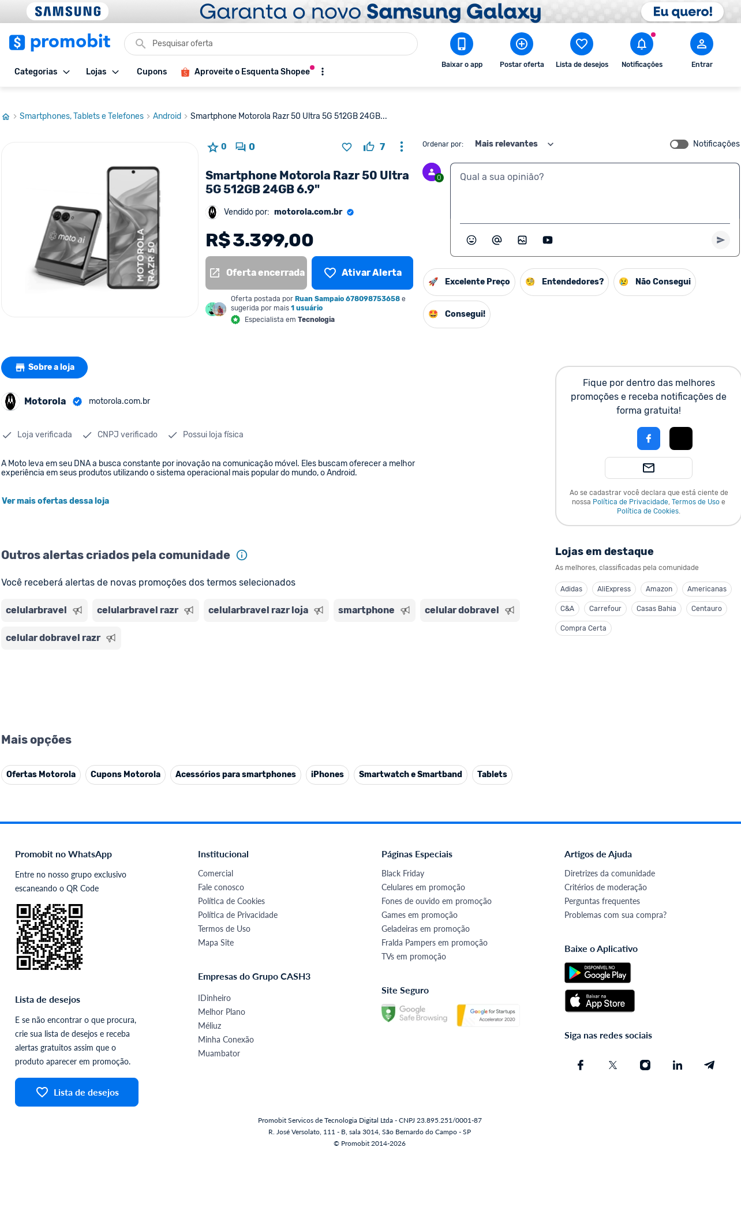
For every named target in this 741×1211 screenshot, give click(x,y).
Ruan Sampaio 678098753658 (347, 288)
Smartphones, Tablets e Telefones (86, 105)
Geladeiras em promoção (425, 918)
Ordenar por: (442, 133)
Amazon (659, 578)
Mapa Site (216, 931)
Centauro (706, 598)
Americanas (707, 578)
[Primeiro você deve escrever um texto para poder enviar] (721, 229)
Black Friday (402, 862)
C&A (567, 598)
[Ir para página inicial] (10, 105)
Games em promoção (419, 904)
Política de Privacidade (630, 491)
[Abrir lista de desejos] (582, 52)
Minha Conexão (226, 1028)
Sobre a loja (46, 356)
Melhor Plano (221, 1001)
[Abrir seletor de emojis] (471, 229)
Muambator (219, 1042)
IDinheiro (214, 987)
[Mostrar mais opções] (322, 71)
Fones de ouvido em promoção (436, 890)
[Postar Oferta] (522, 52)
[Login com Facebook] (648, 427)
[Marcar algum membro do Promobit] (496, 229)
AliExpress (614, 578)
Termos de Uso (696, 491)
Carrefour (605, 598)
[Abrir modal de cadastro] (702, 52)
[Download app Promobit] (462, 52)
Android (171, 105)
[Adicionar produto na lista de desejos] (346, 136)
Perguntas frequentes (602, 890)
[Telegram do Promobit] (710, 1054)
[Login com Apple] (681, 427)
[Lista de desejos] (362, 262)
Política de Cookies (648, 500)
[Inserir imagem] (522, 229)
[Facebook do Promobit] (580, 1054)
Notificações (716, 133)
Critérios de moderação (605, 876)
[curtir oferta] (374, 136)
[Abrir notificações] (642, 52)
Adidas (571, 578)
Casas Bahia (656, 598)
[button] (609, 427)
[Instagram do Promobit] (645, 1054)
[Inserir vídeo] (547, 229)
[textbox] (595, 180)
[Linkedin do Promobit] (677, 1054)
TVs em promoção (413, 945)
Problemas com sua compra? (615, 904)
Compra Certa (583, 617)
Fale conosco (221, 876)
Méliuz (209, 1014)
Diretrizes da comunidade (609, 862)
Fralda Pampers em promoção (434, 931)
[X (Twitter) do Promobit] (613, 1054)
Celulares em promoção (423, 876)
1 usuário (307, 297)
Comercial (215, 862)
